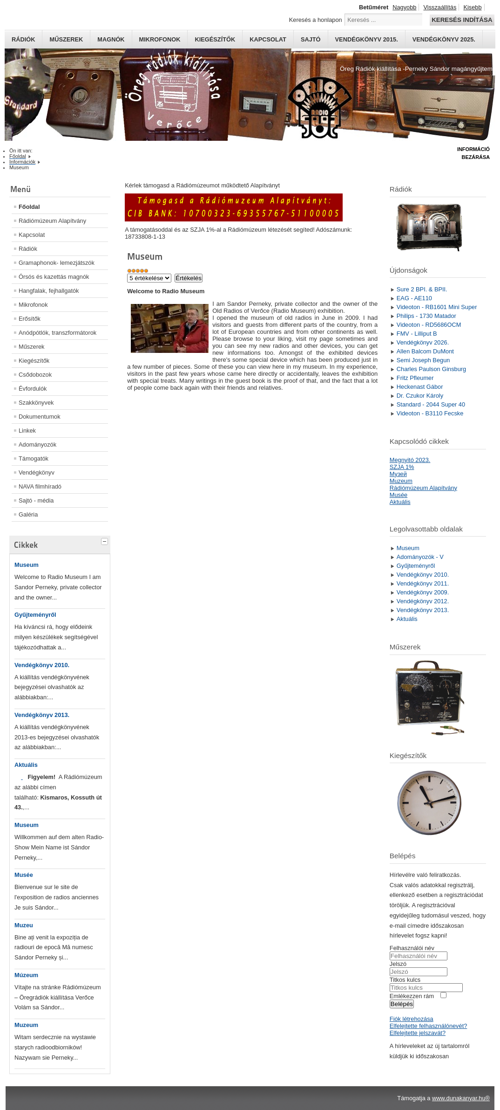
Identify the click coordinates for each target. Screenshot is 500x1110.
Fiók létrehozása (411, 1018)
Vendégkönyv (36, 472)
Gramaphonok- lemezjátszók (57, 262)
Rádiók (23, 39)
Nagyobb (404, 7)
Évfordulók (33, 388)
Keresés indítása (462, 19)
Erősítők (30, 318)
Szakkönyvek (36, 402)
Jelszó (398, 963)
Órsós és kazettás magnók (54, 276)
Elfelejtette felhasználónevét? (428, 1025)
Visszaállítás (439, 7)
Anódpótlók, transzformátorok (57, 332)
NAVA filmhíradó (40, 486)
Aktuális (26, 764)
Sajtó (311, 39)
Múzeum (26, 975)
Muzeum (26, 1024)
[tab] (105, 540)
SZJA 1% (402, 466)
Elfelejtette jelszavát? (418, 1032)
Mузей (398, 473)
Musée (23, 874)
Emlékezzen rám (412, 996)
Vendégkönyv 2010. (41, 665)
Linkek (27, 430)
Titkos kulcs (405, 979)
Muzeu (23, 925)
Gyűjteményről (35, 614)
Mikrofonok (160, 39)
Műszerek (66, 39)
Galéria (28, 514)
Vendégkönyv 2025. (443, 39)
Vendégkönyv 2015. (366, 39)
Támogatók (33, 458)
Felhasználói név (412, 948)
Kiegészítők (215, 39)
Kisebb (472, 7)
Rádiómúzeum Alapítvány (52, 220)
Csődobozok (35, 374)
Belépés (402, 1003)
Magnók (110, 39)
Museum (26, 564)
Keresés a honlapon (315, 19)
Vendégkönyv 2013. (41, 714)
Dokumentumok (40, 416)
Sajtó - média (36, 500)
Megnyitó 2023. (410, 459)
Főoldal (29, 206)
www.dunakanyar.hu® (461, 1098)
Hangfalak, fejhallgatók (49, 290)
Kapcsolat (268, 39)
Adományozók (37, 444)
